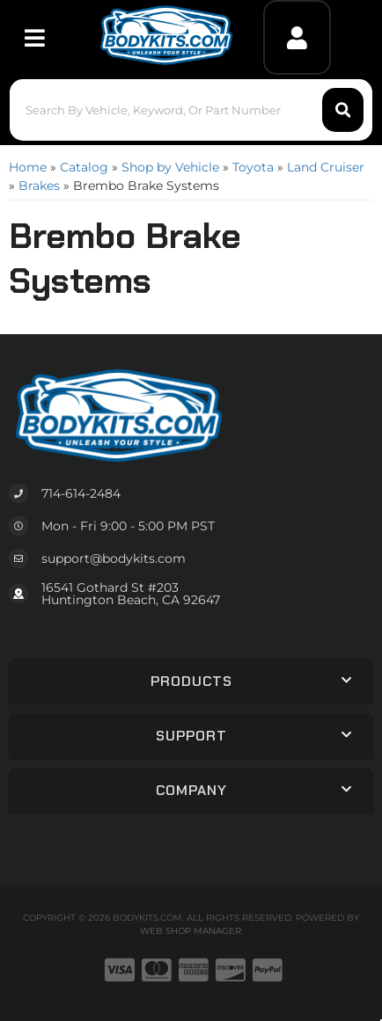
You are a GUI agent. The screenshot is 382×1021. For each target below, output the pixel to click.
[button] (191, 110)
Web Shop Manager (190, 931)
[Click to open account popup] (297, 37)
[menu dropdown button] (34, 37)
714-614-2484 (81, 493)
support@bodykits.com (113, 558)
